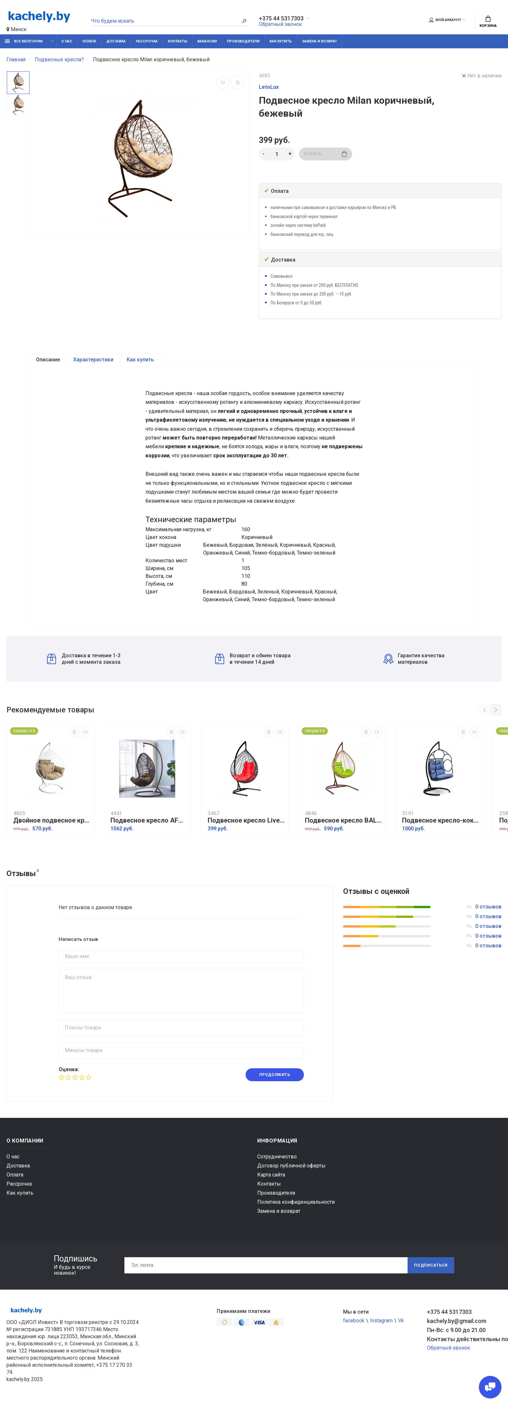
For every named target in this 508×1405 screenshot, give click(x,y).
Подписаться (431, 1265)
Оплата (89, 41)
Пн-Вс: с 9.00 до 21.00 (456, 1330)
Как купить (281, 41)
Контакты (177, 41)
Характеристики (93, 360)
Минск (16, 29)
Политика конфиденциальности (296, 1202)
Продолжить (274, 1074)
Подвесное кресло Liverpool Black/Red (246, 820)
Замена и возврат (319, 41)
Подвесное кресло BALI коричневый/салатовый (343, 820)
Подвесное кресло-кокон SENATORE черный (440, 820)
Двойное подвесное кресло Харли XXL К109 (51, 820)
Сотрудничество (277, 1156)
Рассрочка (147, 41)
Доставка (116, 41)
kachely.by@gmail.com (456, 1320)
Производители (243, 41)
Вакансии (207, 41)
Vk (401, 1320)
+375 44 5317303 (281, 18)
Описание (48, 360)
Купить (325, 154)
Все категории (23, 41)
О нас (66, 41)
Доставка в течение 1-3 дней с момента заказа (84, 658)
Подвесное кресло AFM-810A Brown (149, 820)
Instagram (381, 1320)
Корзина (488, 22)
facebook (353, 1320)
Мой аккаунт (445, 20)
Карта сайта (271, 1175)
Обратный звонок (280, 24)
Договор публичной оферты (291, 1166)
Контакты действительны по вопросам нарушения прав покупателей (464, 1339)
